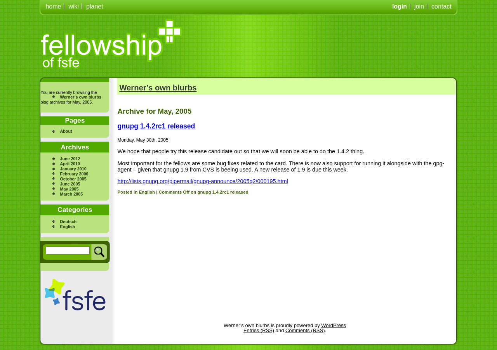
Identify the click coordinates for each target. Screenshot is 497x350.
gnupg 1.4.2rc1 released (156, 126)
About (66, 131)
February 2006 (74, 174)
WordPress (333, 325)
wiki (73, 6)
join (419, 6)
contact (441, 6)
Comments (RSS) (305, 330)
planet (94, 6)
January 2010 (73, 168)
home (53, 6)
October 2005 (73, 179)
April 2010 (70, 163)
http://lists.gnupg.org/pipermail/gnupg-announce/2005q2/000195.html (202, 181)
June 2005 (70, 184)
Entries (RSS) (258, 330)
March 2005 (71, 194)
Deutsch (68, 221)
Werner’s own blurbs (80, 97)
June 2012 (70, 158)
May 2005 (69, 189)
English (67, 226)
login (399, 6)
